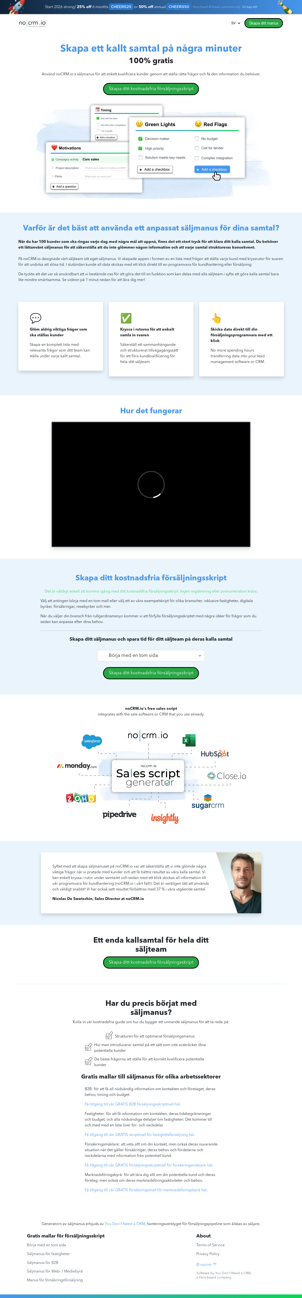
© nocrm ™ (206, 1265)
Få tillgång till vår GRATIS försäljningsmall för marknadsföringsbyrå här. (146, 1190)
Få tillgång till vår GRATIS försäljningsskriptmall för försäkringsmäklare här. (149, 1165)
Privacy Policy (207, 1254)
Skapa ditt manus (263, 23)
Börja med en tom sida (46, 1245)
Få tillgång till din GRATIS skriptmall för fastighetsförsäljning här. (140, 1135)
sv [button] (234, 23)
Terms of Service (210, 1245)
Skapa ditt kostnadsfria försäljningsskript (151, 89)
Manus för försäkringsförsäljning (55, 1280)
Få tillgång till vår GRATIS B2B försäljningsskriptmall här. (133, 1104)
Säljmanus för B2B (42, 1263)
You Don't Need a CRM (125, 1224)
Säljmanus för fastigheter (48, 1254)
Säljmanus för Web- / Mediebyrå (55, 1271)
